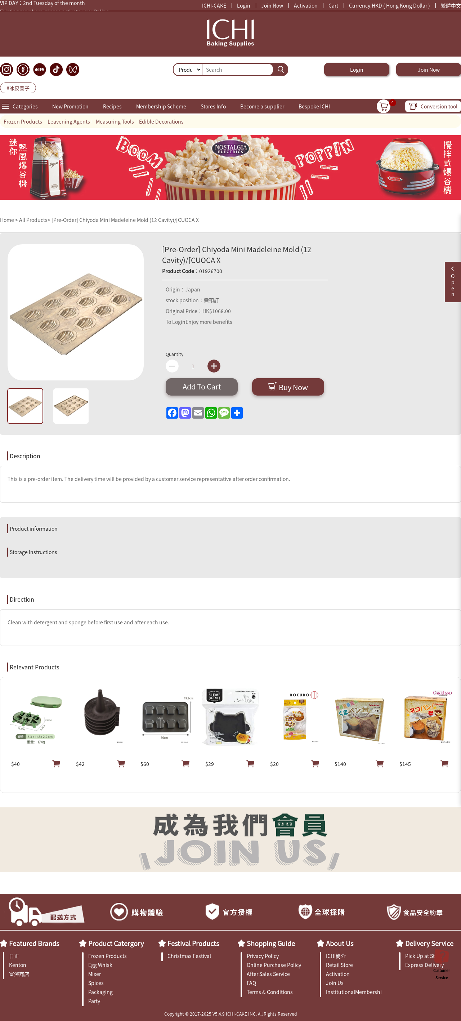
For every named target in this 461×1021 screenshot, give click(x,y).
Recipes (112, 106)
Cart (333, 5)
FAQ (251, 982)
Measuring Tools (115, 121)
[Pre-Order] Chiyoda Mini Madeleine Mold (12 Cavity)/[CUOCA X (125, 219)
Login (243, 5)
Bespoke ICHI (314, 106)
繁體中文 (451, 5)
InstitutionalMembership (354, 991)
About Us (339, 943)
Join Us (335, 982)
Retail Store (339, 964)
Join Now (272, 5)
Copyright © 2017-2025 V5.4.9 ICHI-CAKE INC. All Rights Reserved (230, 1014)
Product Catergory (116, 943)
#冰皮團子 (18, 88)
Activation (306, 5)
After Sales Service (268, 973)
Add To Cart (202, 386)
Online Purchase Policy (274, 964)
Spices (96, 982)
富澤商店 (19, 973)
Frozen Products (23, 121)
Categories (25, 106)
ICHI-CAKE (214, 5)
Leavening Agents (69, 121)
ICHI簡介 (336, 955)
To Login (175, 321)
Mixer (94, 973)
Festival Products (193, 943)
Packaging (100, 991)
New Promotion (70, 106)
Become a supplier (262, 106)
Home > (9, 219)
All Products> (34, 219)
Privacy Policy (263, 955)
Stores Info (213, 106)
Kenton (17, 964)
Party (94, 1000)
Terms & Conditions (270, 991)
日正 (14, 955)
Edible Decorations (161, 121)
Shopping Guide (271, 943)
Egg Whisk (100, 964)
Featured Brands (34, 943)
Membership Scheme (161, 106)
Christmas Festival (189, 955)
